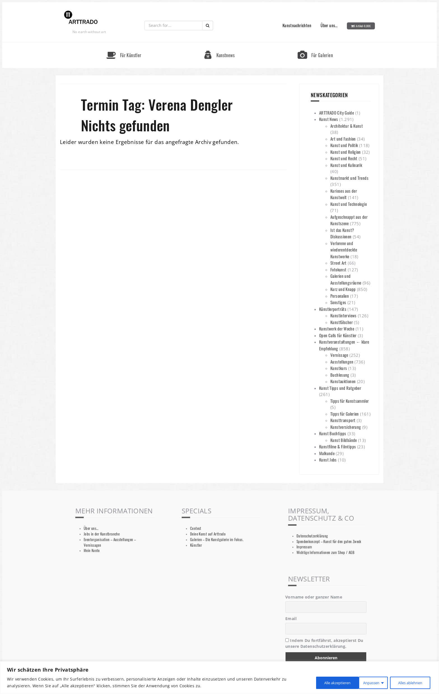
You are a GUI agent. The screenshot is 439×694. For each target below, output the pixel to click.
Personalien (339, 296)
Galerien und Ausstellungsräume (345, 279)
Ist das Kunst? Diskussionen (342, 233)
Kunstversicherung (345, 427)
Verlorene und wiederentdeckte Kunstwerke (343, 249)
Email (290, 618)
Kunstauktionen (343, 381)
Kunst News (328, 119)
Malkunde (327, 453)
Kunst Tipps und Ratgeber (340, 388)
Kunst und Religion (345, 152)
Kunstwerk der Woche (336, 328)
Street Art (338, 263)
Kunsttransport (342, 420)
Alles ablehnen (361, 682)
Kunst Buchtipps (332, 433)
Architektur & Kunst (346, 126)
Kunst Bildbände (343, 440)
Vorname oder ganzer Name (313, 597)
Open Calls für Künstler (338, 335)
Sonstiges (338, 302)
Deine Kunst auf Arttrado (208, 534)
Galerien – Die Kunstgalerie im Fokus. (216, 539)
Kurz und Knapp (343, 289)
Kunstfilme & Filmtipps (337, 446)
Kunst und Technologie (348, 204)
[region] (219, 677)
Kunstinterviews (343, 315)
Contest (195, 528)
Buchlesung (339, 375)
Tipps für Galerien (344, 414)
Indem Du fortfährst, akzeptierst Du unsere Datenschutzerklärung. (324, 643)
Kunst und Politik (344, 145)
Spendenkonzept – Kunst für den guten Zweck (328, 541)
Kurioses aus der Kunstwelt (343, 194)
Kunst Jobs (328, 460)
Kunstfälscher (341, 322)
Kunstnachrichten (296, 25)
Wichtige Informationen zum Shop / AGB (325, 552)
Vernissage (339, 355)
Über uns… (329, 25)
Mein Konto (92, 550)
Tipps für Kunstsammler (349, 401)
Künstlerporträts (332, 309)
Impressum (304, 546)
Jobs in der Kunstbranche (102, 534)
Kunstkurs (338, 368)
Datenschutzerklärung (312, 536)
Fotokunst (338, 269)
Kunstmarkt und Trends (349, 178)
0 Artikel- (362, 26)
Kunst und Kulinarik (346, 165)
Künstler (196, 545)
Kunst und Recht (344, 158)
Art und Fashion (343, 139)
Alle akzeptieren (409, 682)
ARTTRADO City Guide (336, 113)
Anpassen (319, 682)
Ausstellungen (341, 361)
